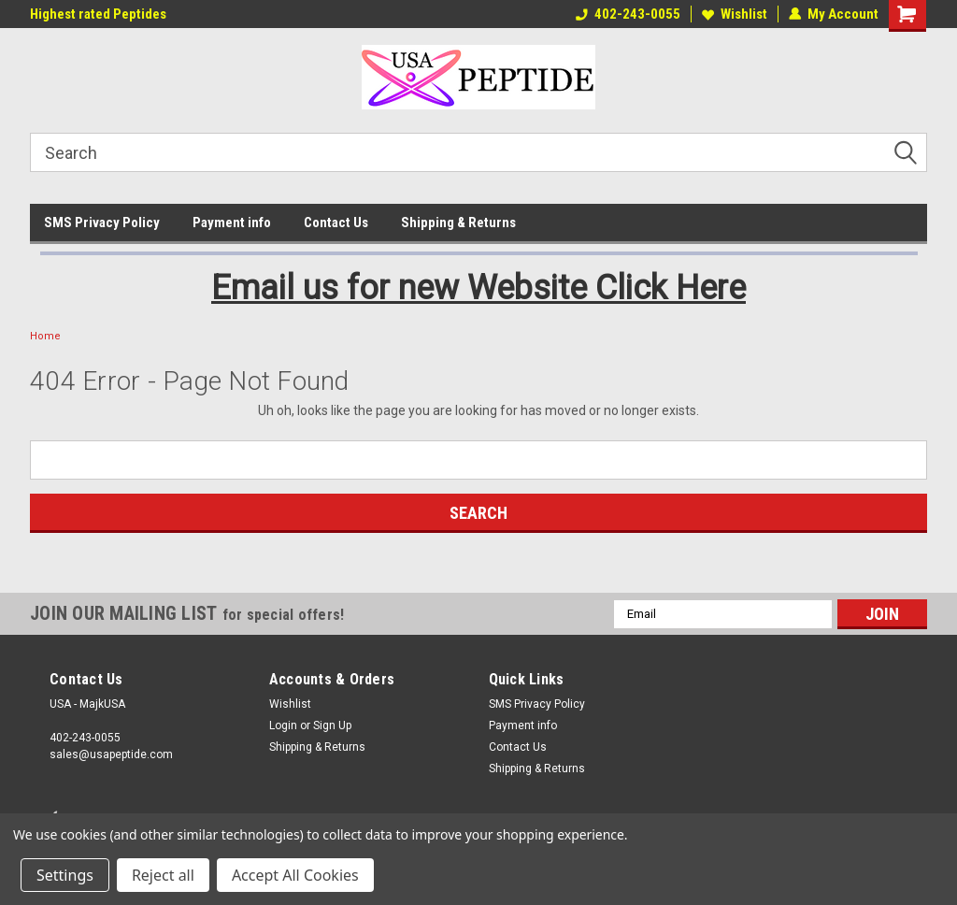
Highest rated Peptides (98, 14)
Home (45, 336)
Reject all (163, 875)
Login (283, 725)
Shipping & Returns (458, 222)
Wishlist (734, 14)
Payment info (232, 222)
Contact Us (336, 222)
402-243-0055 (628, 14)
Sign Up (332, 725)
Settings (64, 875)
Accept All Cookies (295, 875)
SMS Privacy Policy (102, 222)
